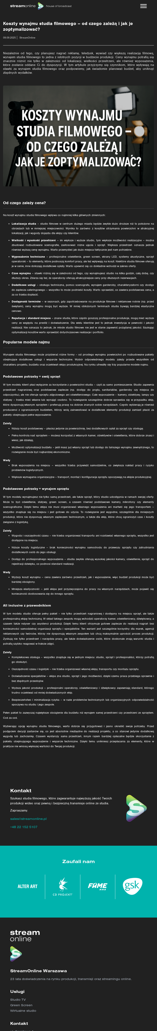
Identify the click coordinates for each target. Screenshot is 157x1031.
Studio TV (18, 1000)
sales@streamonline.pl (28, 819)
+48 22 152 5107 (23, 827)
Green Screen (21, 1005)
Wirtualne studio (23, 1011)
